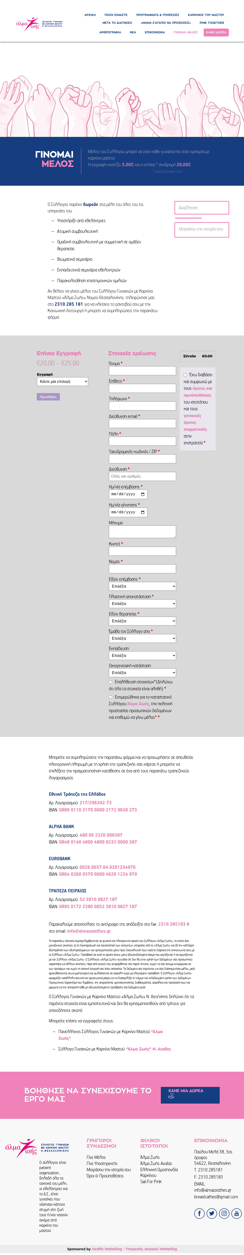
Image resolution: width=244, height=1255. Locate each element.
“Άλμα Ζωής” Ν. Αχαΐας (148, 1051)
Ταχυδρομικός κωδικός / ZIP (134, 451)
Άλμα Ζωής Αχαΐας (156, 1165)
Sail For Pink (151, 1183)
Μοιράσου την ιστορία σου (109, 1171)
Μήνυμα (116, 524)
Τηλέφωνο (119, 398)
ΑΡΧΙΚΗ (90, 15)
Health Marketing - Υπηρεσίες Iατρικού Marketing (134, 1251)
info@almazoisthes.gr (212, 1192)
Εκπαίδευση (119, 650)
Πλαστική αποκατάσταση (131, 598)
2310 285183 (210, 1179)
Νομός (116, 563)
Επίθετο (117, 381)
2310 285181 (210, 1172)
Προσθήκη (48, 397)
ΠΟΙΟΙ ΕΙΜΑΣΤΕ (116, 15)
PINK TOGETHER (212, 22)
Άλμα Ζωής (138, 706)
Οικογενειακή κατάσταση (130, 667)
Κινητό (116, 546)
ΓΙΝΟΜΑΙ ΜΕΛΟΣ (186, 32)
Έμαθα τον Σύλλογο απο (131, 633)
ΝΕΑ (133, 32)
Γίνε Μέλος (96, 1159)
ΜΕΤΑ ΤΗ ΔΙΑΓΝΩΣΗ (117, 22)
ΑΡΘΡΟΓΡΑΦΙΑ (110, 32)
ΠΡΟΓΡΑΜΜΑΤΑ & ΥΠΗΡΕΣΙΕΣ (157, 15)
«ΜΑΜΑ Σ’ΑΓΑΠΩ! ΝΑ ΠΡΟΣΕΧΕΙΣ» (166, 22)
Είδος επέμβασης (125, 581)
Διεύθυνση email (124, 416)
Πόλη (115, 434)
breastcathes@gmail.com (216, 1198)
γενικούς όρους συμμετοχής (195, 422)
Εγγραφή (45, 374)
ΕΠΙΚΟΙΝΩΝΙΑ (155, 32)
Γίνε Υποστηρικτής (102, 1165)
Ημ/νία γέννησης (124, 506)
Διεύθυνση (119, 469)
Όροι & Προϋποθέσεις (105, 1177)
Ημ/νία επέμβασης (126, 487)
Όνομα (116, 363)
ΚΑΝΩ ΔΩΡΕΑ (216, 32)
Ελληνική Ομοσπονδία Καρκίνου (159, 1174)
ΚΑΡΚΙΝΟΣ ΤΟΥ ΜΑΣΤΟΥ (206, 15)
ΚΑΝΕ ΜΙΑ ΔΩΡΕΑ (185, 1093)
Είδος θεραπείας (124, 616)
